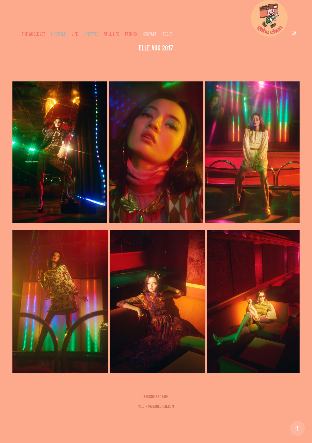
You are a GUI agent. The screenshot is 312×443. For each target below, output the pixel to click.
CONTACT (149, 34)
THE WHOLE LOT (33, 34)
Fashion (131, 34)
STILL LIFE (111, 34)
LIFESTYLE (58, 34)
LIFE (75, 34)
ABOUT (167, 34)
